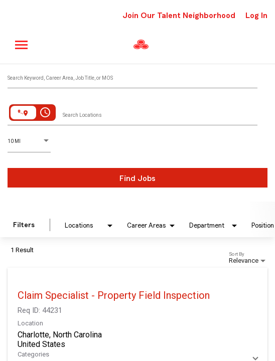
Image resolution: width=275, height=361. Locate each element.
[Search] (137, 178)
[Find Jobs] (137, 178)
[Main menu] (22, 45)
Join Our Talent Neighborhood (178, 16)
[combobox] (132, 76)
